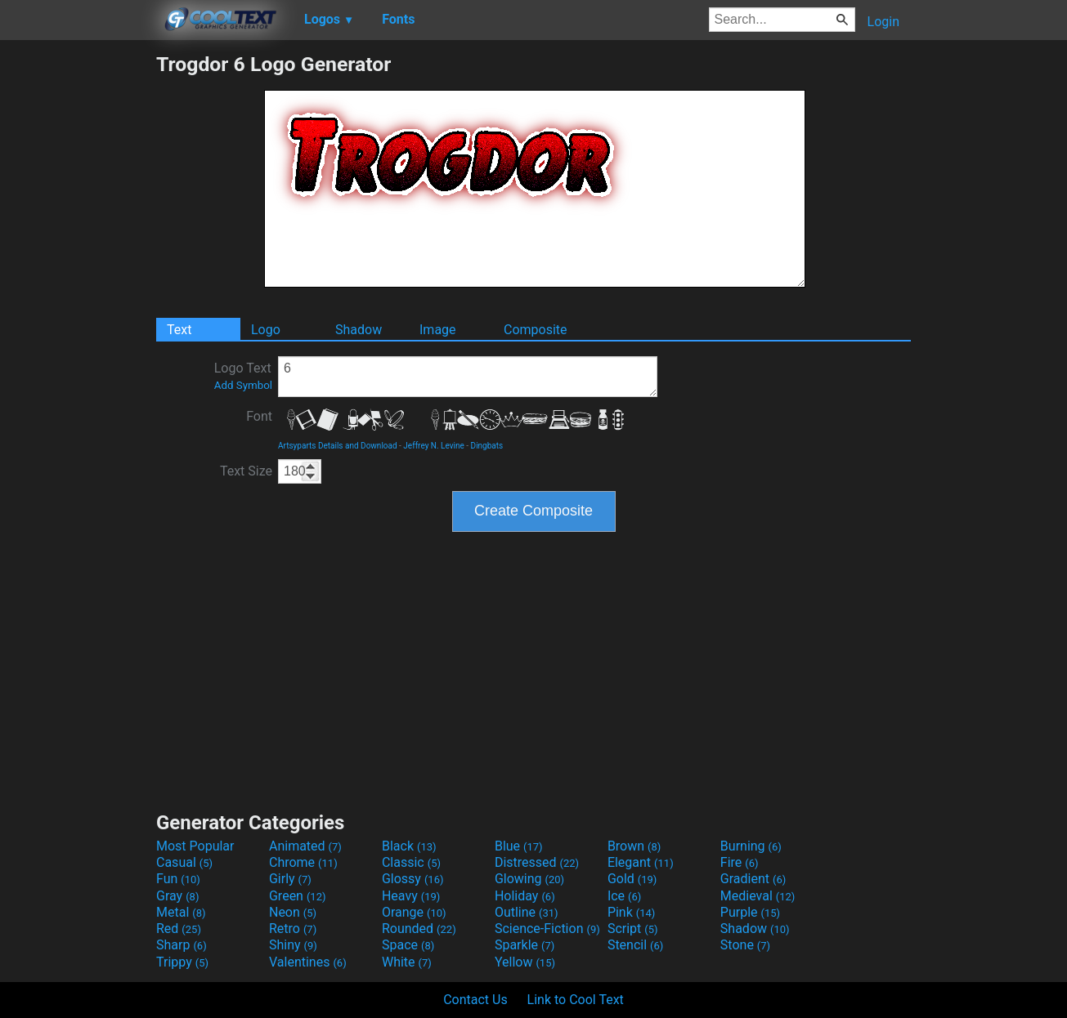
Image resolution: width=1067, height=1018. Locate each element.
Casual (184, 862)
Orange (414, 912)
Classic (411, 862)
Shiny (293, 945)
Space (408, 945)
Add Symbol (243, 385)
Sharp (181, 945)
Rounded (419, 928)
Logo (265, 329)
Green (297, 896)
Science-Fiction (547, 928)
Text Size (246, 471)
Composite (535, 329)
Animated (305, 846)
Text (179, 329)
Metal (181, 912)
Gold (632, 878)
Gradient (753, 878)
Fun (178, 878)
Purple (750, 912)
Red (178, 928)
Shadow (358, 329)
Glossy (413, 878)
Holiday (525, 896)
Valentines (308, 962)
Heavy (411, 896)
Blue (519, 846)
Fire (739, 862)
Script (632, 928)
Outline (526, 912)
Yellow (525, 962)
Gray (177, 896)
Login (883, 21)
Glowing (529, 878)
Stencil (635, 945)
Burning (751, 846)
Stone (745, 945)
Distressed (537, 862)
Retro (292, 928)
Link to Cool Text (575, 999)
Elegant (640, 862)
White (407, 962)
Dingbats (487, 445)
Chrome (303, 862)
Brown (634, 846)
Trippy (182, 962)
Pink (631, 912)
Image (437, 329)
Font (259, 416)
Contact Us (475, 999)
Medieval (758, 896)
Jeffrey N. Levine (433, 445)
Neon (292, 912)
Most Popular (195, 846)
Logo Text (243, 375)
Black (409, 846)
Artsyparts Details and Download (337, 445)
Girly (290, 878)
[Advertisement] (77, 297)
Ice (624, 896)
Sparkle (524, 945)
